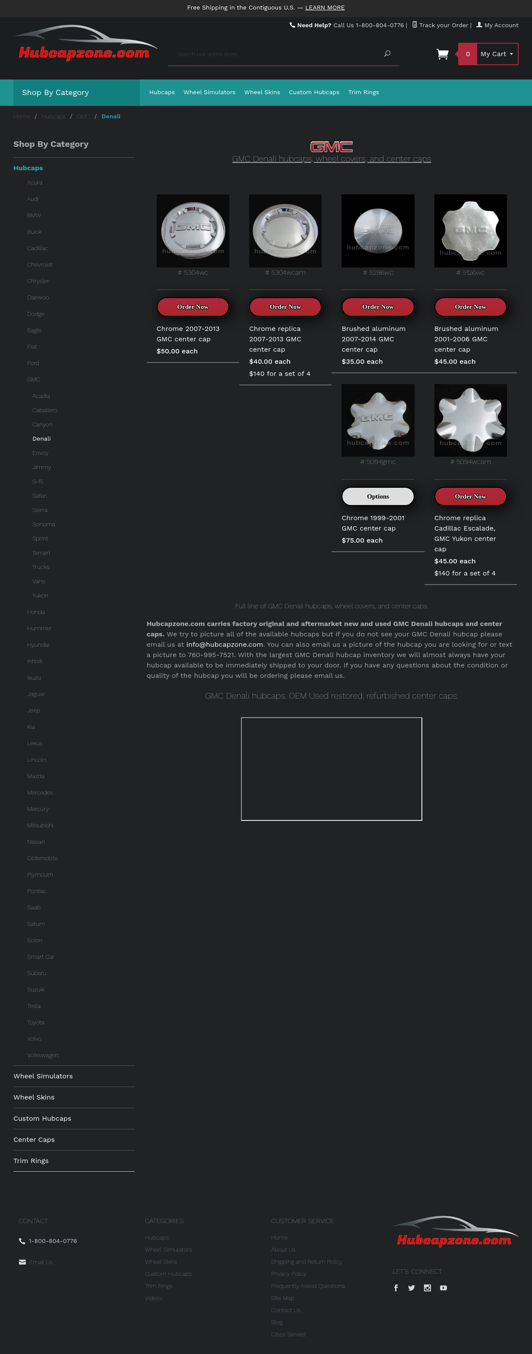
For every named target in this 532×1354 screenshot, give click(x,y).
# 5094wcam (470, 425)
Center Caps (34, 1139)
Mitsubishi (40, 825)
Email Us (41, 1262)
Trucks (40, 566)
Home (21, 116)
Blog (277, 1322)
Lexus (34, 743)
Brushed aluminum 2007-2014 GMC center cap (373, 338)
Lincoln (37, 759)
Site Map (282, 1297)
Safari (39, 495)
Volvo (34, 1038)
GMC (83, 116)
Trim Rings (364, 92)
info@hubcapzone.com (225, 644)
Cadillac (37, 248)
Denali (41, 438)
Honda (36, 611)
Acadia (41, 395)
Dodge (35, 313)
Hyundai (38, 644)
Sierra (40, 509)
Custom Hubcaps (314, 92)
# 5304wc (193, 235)
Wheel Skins (262, 92)
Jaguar (36, 693)
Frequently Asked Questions (308, 1285)
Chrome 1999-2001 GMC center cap (373, 523)
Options (378, 496)
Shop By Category (55, 92)
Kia (31, 726)
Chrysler (38, 280)
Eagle (34, 330)
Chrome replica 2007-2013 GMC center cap (275, 338)
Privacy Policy (289, 1273)
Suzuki (35, 989)
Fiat (32, 346)
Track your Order (440, 25)
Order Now (193, 306)
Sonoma (43, 524)
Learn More (325, 7)
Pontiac (37, 890)
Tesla (34, 1005)
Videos (154, 1297)
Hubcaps (162, 92)
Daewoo (38, 297)
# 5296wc (378, 235)
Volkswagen (42, 1055)
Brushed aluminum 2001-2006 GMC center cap (466, 338)
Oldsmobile (42, 858)
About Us (283, 1249)
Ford (33, 362)
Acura (34, 182)
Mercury (38, 808)
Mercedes (40, 792)
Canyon (42, 424)
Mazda (35, 775)
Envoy (40, 452)
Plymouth (40, 874)
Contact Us (286, 1309)
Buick (34, 231)
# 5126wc (470, 235)
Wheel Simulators (209, 92)
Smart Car (40, 956)
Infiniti (35, 661)
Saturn (36, 923)
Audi (33, 198)
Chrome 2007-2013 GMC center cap (188, 333)
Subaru (36, 972)
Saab (34, 907)
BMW (34, 215)
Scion (34, 940)
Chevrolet (40, 264)
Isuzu (34, 677)
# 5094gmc (378, 425)
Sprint (40, 538)
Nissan (36, 841)
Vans (38, 581)
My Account (497, 25)
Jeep (33, 710)
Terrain (41, 552)
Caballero (44, 410)
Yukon (40, 595)
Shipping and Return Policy (306, 1261)
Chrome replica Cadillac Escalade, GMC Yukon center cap (465, 533)
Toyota (35, 1022)
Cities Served (288, 1334)
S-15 (37, 481)
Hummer (39, 628)
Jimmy (41, 467)
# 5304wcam (285, 235)
